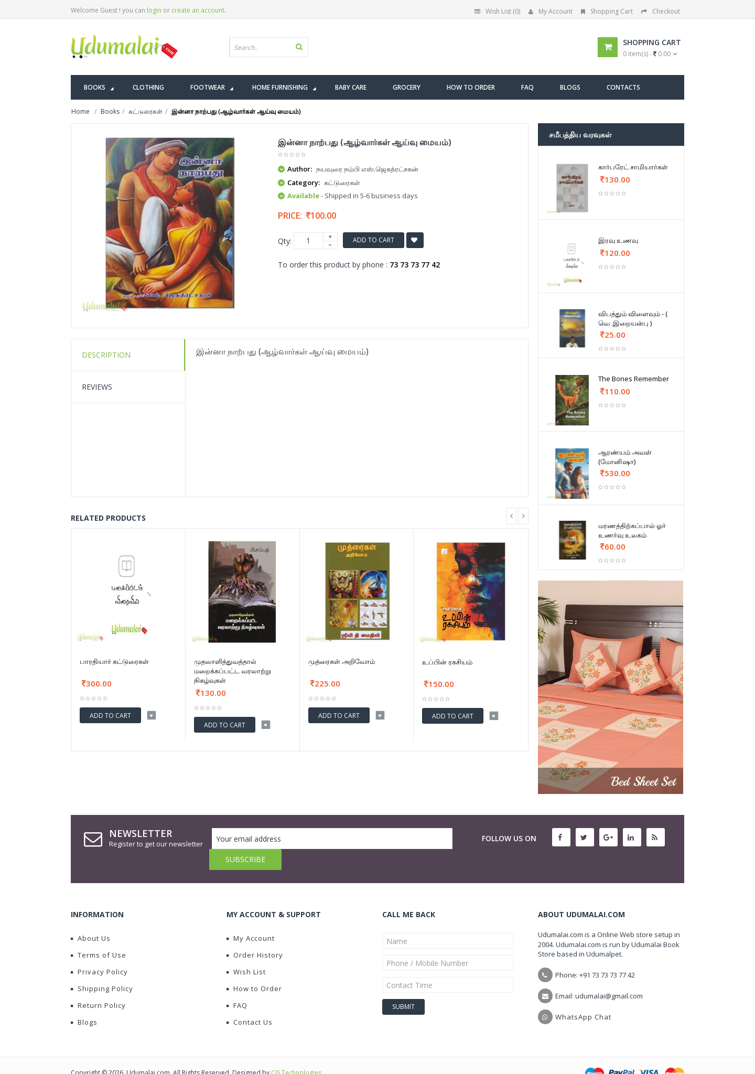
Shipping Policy (102, 967)
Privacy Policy (99, 950)
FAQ (236, 984)
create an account (197, 10)
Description (106, 355)
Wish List (246, 950)
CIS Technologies (296, 1051)
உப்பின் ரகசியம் (447, 662)
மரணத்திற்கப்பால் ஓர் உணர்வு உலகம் (632, 530)
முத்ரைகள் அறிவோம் (341, 661)
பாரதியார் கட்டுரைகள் (114, 661)
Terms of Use (98, 934)
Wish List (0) (497, 11)
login (154, 10)
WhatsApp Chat (583, 996)
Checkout (660, 11)
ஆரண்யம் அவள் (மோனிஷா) (625, 456)
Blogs (84, 1001)
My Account (550, 11)
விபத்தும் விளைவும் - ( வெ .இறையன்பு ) (632, 318)
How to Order (254, 967)
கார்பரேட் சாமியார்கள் (633, 166)
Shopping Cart (607, 11)
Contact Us (249, 1001)
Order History (254, 934)
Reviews (97, 387)
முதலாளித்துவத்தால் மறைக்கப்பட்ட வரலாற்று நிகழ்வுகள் (232, 671)
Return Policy (98, 984)
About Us (91, 917)
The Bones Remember (633, 378)
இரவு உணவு (618, 240)
